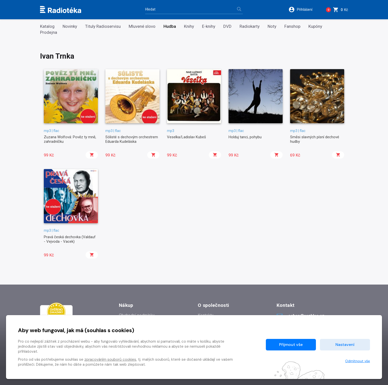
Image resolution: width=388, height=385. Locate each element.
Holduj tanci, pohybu (245, 137)
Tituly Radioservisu (103, 26)
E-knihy (208, 26)
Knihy (189, 26)
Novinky (70, 26)
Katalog (47, 26)
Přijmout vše (291, 344)
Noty (272, 26)
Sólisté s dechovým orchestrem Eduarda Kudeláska (131, 139)
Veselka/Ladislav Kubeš (186, 137)
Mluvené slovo (142, 26)
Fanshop (292, 26)
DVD (227, 26)
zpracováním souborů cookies (110, 359)
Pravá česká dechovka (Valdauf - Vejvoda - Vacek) (70, 239)
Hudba (169, 26)
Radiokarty (250, 26)
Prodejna (48, 32)
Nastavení (344, 344)
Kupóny (315, 26)
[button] (303, 9)
